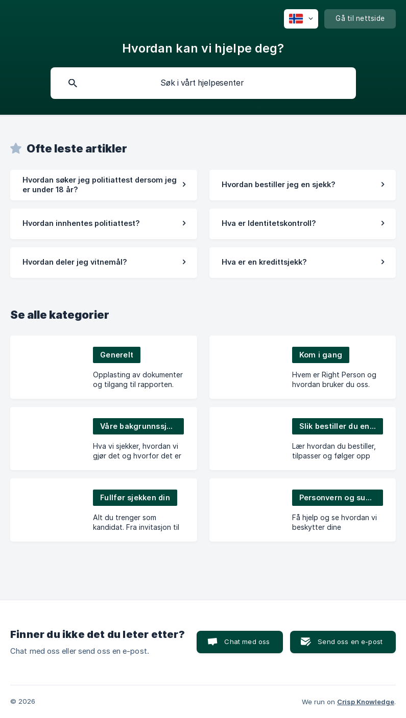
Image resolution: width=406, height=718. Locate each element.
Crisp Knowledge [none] (365, 702)
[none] (301, 19)
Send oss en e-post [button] (350, 641)
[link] (103, 185)
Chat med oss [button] (247, 641)
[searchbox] (203, 83)
